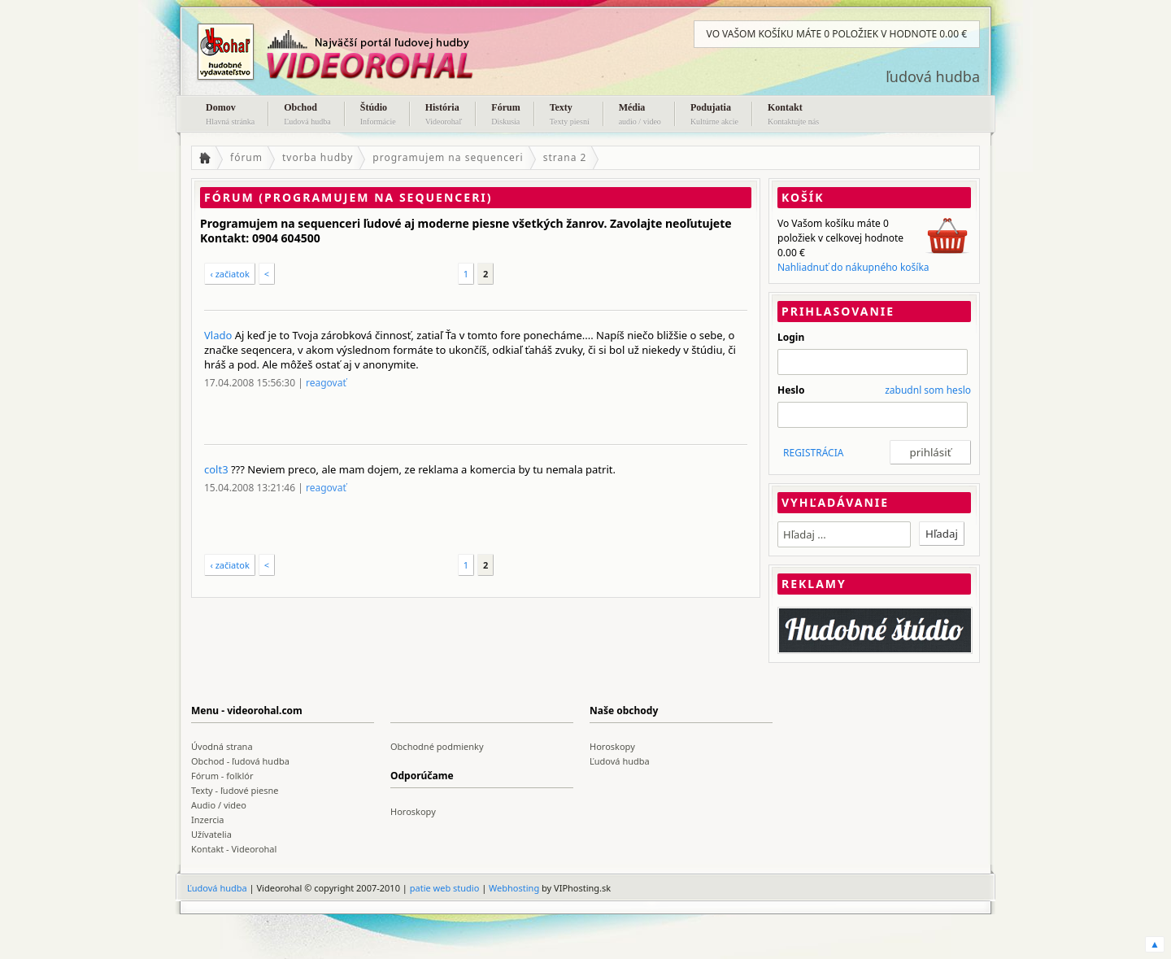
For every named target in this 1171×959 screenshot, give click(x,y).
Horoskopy (612, 746)
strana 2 (565, 157)
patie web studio (445, 888)
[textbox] (844, 534)
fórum (246, 157)
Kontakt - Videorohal (233, 849)
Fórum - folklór (222, 775)
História (444, 115)
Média (640, 115)
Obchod (307, 115)
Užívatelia (211, 834)
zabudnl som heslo (928, 390)
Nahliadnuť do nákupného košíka (853, 267)
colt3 (216, 469)
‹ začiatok (229, 274)
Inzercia (207, 819)
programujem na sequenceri (447, 157)
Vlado (218, 335)
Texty (570, 115)
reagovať (326, 383)
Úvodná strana (222, 746)
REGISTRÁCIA (813, 453)
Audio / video (218, 805)
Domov (230, 115)
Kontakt (793, 115)
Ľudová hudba (620, 761)
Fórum (505, 115)
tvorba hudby (317, 157)
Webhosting (514, 888)
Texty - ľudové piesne (235, 790)
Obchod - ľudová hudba (240, 761)
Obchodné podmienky (437, 746)
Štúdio (378, 115)
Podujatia (714, 115)
